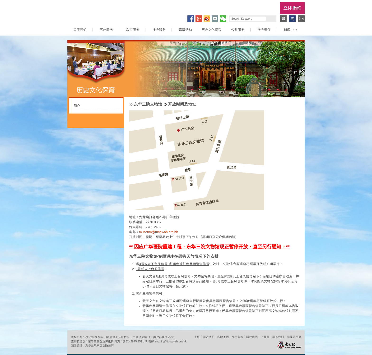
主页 (197, 337)
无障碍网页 (294, 337)
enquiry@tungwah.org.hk (170, 341)
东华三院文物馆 (148, 104)
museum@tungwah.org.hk (158, 232)
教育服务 (132, 30)
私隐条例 (223, 337)
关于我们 (80, 30)
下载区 (265, 337)
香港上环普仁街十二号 (124, 337)
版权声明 (252, 337)
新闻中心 (290, 30)
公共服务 (237, 30)
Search (270, 18)
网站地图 (208, 337)
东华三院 (94, 10)
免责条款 (237, 337)
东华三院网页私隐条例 (99, 345)
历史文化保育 (211, 30)
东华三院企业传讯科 (101, 341)
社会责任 (264, 30)
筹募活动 (185, 30)
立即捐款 (292, 7)
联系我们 (278, 337)
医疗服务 (106, 30)
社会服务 (159, 30)
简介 (77, 106)
